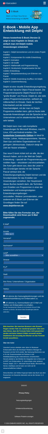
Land (5, 253)
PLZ (5, 267)
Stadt (5, 274)
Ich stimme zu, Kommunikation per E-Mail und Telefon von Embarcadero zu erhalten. (22, 304)
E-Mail (6, 224)
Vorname (7, 238)
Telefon (6, 289)
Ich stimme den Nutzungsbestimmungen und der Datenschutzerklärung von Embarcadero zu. (23, 297)
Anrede (6, 231)
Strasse (6, 260)
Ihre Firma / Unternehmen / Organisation (19, 282)
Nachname (8, 246)
